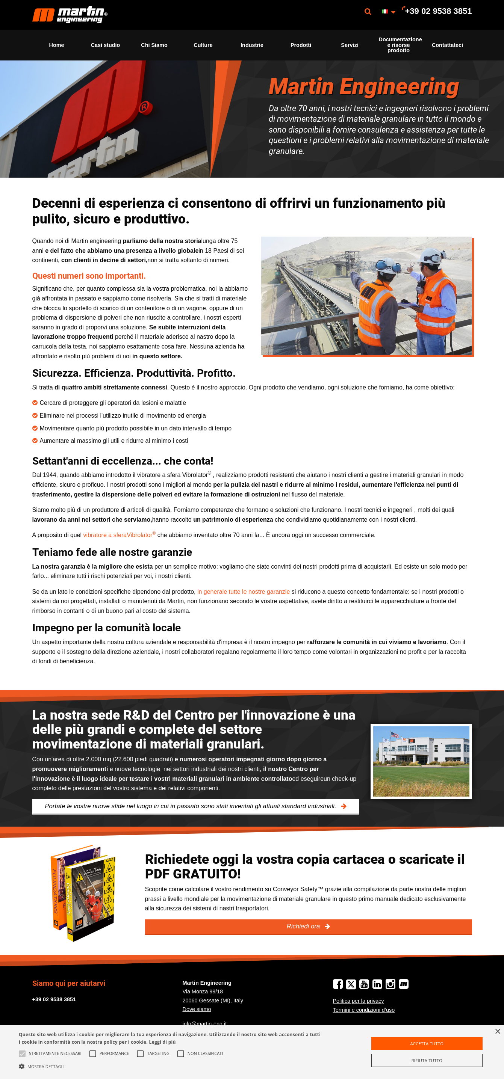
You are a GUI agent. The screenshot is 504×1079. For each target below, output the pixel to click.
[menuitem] (69, 15)
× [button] (497, 1032)
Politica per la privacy (358, 1001)
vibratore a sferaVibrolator (119, 535)
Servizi (349, 45)
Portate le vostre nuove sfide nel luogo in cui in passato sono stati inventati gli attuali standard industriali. (191, 806)
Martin (69, 14)
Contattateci (447, 45)
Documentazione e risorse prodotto (400, 44)
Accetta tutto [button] (426, 1043)
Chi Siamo (154, 45)
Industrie (252, 45)
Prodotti (301, 45)
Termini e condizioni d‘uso (364, 1010)
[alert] (252, 1052)
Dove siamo (197, 1009)
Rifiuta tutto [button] (427, 1060)
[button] (170, 1066)
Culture (203, 45)
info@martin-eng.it (205, 1024)
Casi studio (105, 45)
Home (56, 45)
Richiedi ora (304, 926)
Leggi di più (162, 1042)
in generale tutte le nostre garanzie (243, 592)
